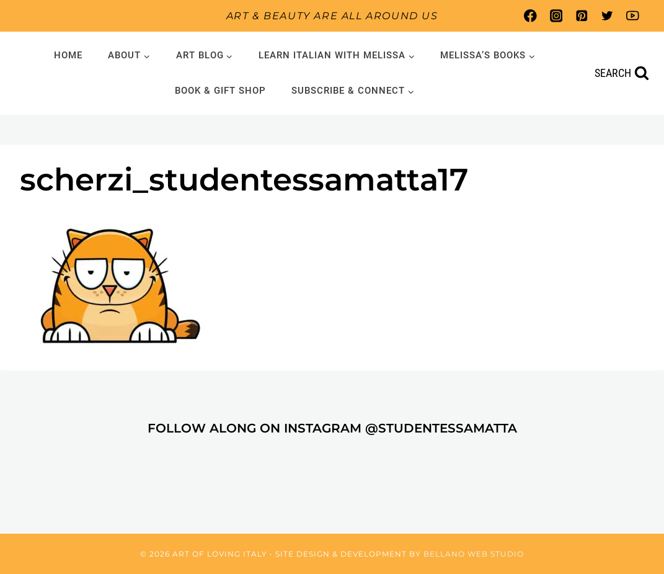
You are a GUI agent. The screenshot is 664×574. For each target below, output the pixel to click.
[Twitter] (607, 16)
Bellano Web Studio (473, 553)
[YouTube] (632, 16)
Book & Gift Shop (220, 90)
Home (68, 55)
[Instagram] (556, 16)
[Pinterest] (581, 16)
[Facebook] (530, 16)
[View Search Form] (622, 73)
